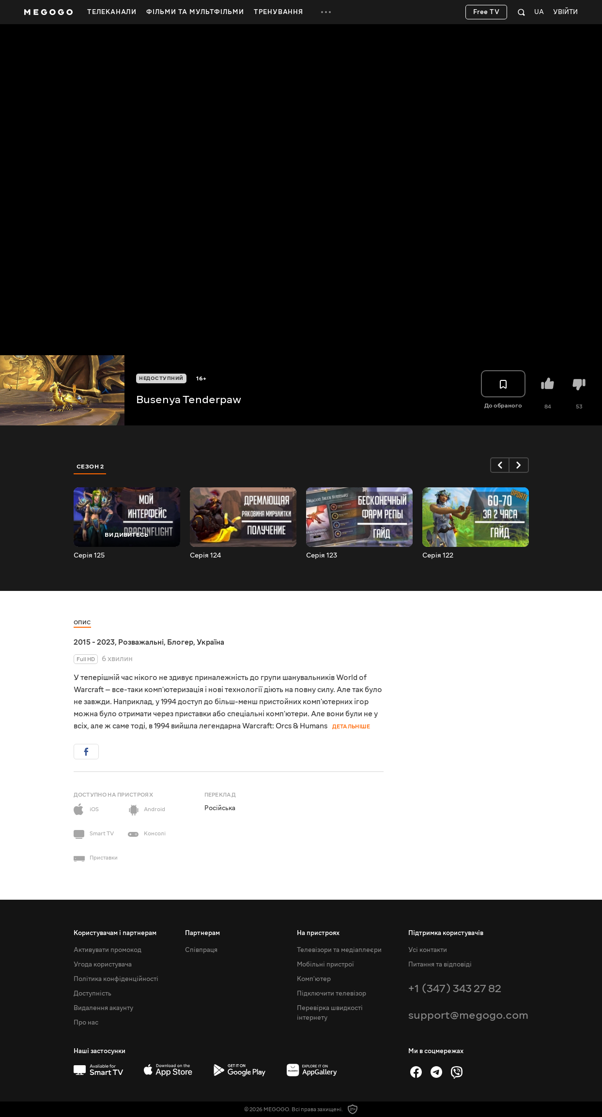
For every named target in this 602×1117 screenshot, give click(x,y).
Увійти (565, 12)
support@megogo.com (468, 1015)
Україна (210, 642)
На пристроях (318, 933)
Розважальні (141, 642)
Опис (82, 622)
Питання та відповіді (440, 964)
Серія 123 (321, 555)
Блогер (180, 642)
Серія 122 (437, 555)
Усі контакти (427, 950)
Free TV (486, 12)
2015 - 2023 (94, 642)
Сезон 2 (90, 466)
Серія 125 (89, 555)
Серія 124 (205, 555)
